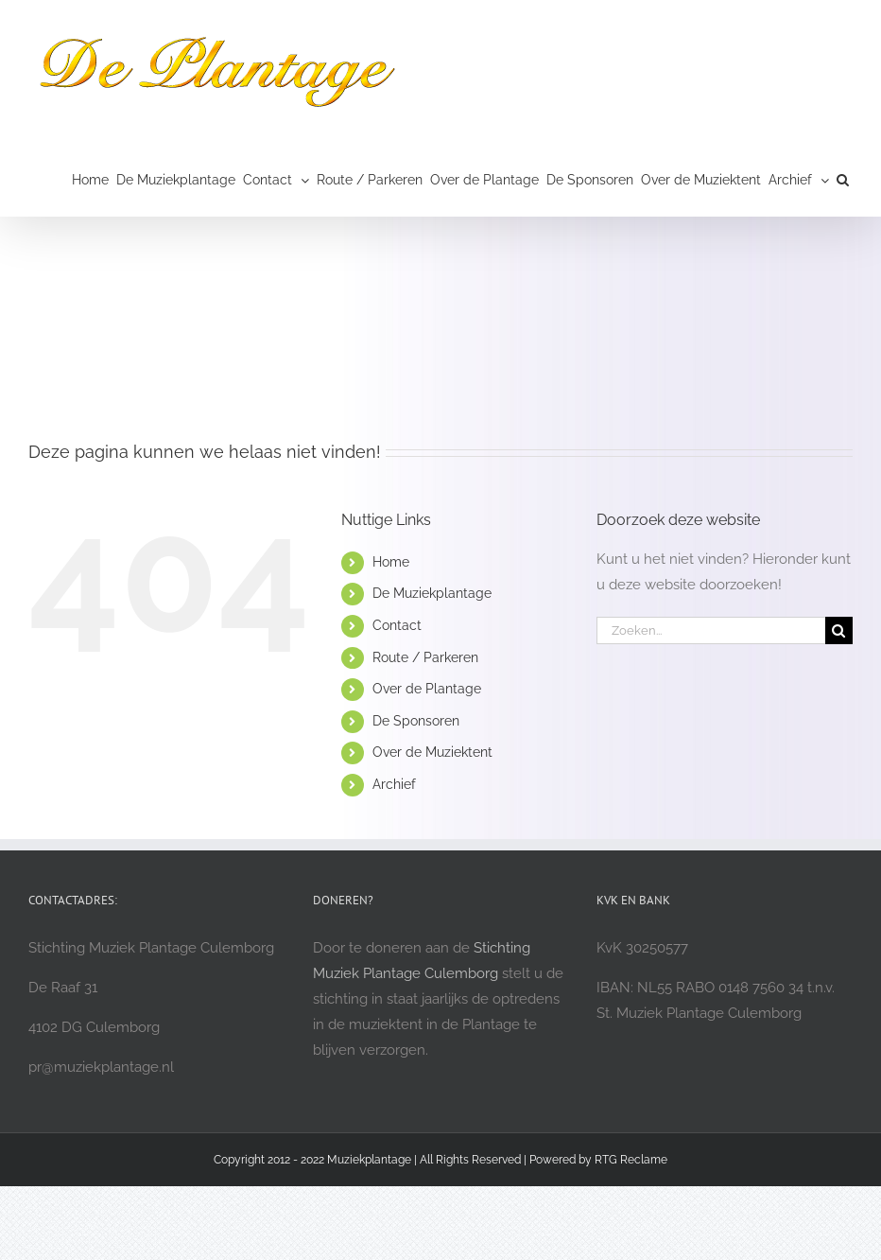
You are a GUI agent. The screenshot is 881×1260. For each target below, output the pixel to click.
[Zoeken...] (710, 630)
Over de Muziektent (432, 752)
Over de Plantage (426, 688)
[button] (843, 180)
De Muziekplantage (432, 593)
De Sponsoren (415, 720)
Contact (397, 625)
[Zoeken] (839, 630)
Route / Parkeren (425, 657)
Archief (394, 784)
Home (390, 561)
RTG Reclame (631, 1159)
